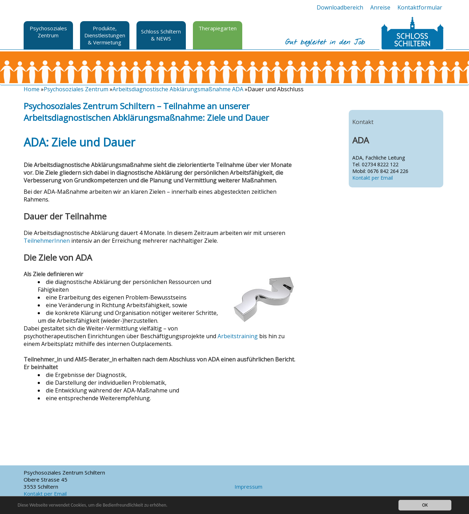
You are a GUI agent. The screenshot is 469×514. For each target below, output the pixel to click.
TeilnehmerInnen (47, 240)
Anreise (380, 7)
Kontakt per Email (372, 177)
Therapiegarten (218, 28)
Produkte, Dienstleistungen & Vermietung (104, 35)
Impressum (248, 486)
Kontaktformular (419, 7)
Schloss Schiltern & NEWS (161, 35)
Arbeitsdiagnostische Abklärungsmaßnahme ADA (177, 89)
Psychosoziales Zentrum (48, 32)
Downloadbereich (340, 7)
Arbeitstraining (238, 336)
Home (31, 89)
